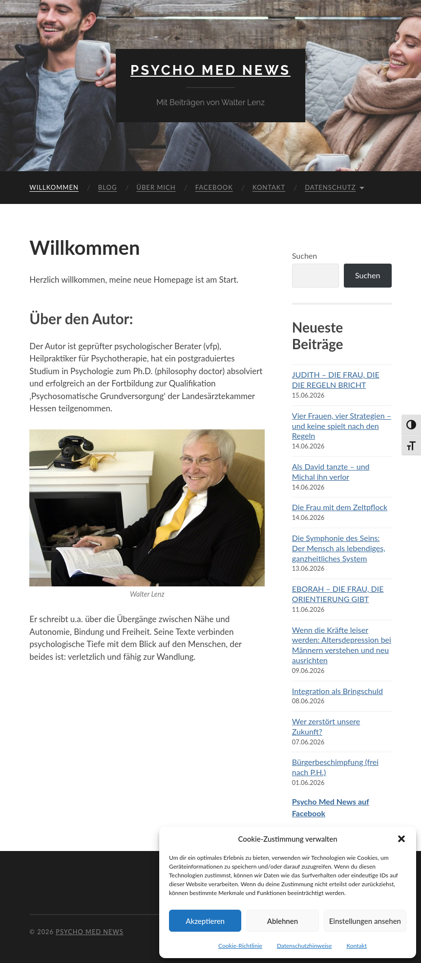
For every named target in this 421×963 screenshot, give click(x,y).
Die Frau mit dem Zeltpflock (339, 507)
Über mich (155, 187)
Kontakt (356, 945)
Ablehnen (282, 921)
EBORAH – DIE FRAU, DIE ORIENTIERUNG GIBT (338, 594)
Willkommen (54, 187)
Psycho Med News (210, 70)
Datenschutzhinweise (304, 945)
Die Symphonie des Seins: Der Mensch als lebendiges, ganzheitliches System (338, 548)
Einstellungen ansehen (365, 921)
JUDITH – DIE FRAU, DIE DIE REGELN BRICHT (335, 379)
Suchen (304, 255)
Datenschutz (330, 187)
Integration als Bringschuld (337, 690)
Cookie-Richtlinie (240, 945)
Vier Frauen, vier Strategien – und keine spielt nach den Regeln (341, 426)
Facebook (214, 187)
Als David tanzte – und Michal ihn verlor (331, 471)
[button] (401, 839)
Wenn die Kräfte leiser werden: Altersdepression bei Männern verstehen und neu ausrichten (341, 645)
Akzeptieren (205, 921)
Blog (107, 187)
